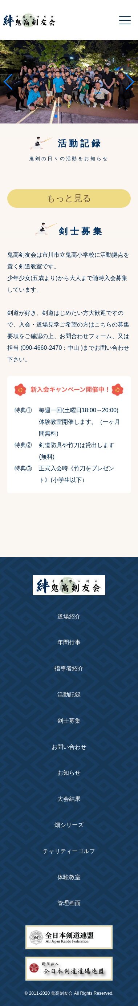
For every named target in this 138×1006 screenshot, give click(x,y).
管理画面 (69, 903)
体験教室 (69, 877)
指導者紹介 (69, 668)
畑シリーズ (69, 825)
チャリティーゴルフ (69, 851)
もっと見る (69, 198)
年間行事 (69, 642)
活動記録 (69, 694)
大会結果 (69, 799)
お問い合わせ (69, 747)
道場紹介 (69, 616)
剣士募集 (69, 721)
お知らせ (69, 773)
